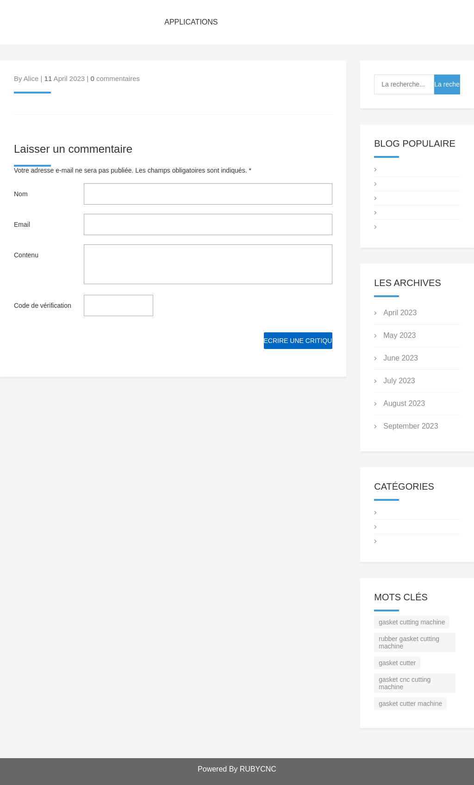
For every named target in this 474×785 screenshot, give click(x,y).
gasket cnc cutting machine (404, 683)
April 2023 (400, 313)
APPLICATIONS (191, 22)
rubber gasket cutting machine (409, 642)
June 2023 (400, 358)
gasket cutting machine (412, 622)
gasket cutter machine (410, 703)
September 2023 (410, 426)
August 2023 (404, 403)
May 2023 (399, 335)
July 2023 (399, 381)
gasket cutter (397, 663)
